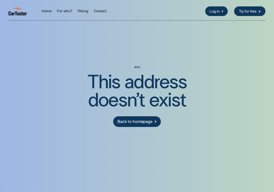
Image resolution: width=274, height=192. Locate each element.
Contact (100, 11)
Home (47, 11)
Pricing (83, 11)
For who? (64, 11)
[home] (18, 11)
